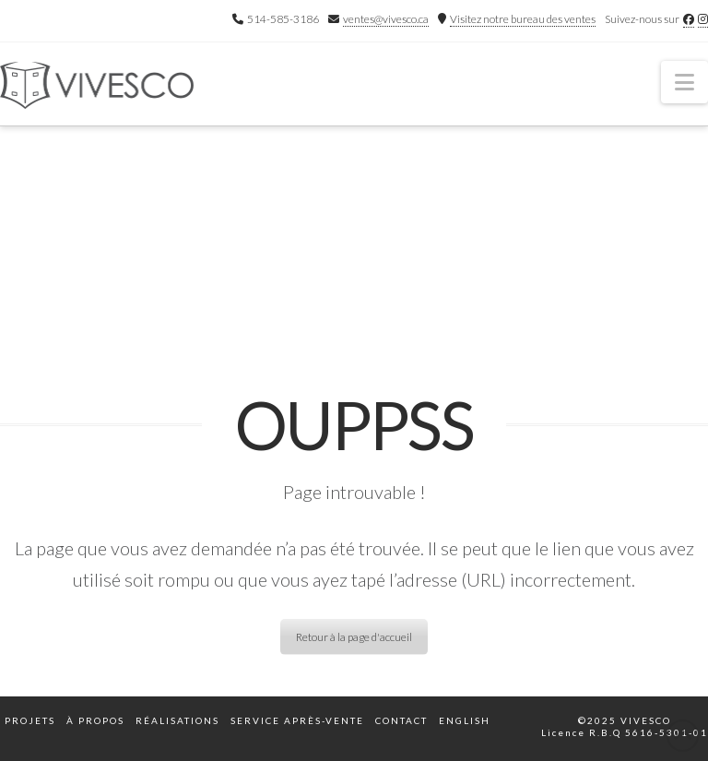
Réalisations (177, 720)
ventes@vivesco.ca (386, 19)
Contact (401, 720)
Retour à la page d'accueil (354, 637)
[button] (684, 82)
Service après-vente (297, 720)
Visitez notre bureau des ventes (523, 19)
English (464, 720)
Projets (30, 720)
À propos (95, 720)
